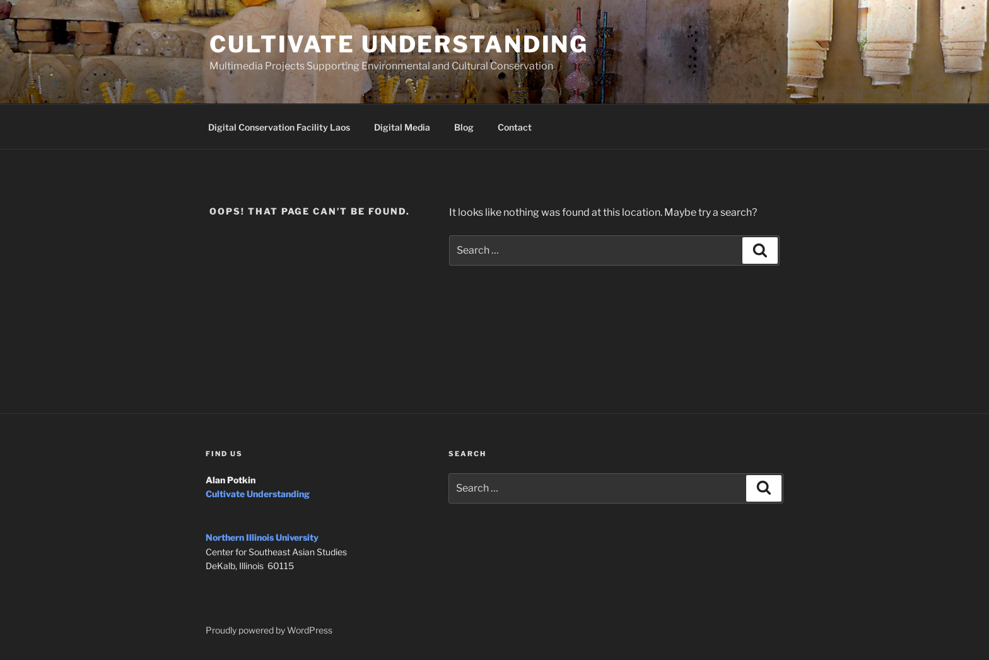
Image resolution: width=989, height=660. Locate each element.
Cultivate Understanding (398, 44)
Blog (464, 127)
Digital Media (402, 127)
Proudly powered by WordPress (269, 630)
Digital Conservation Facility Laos (279, 127)
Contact (515, 127)
